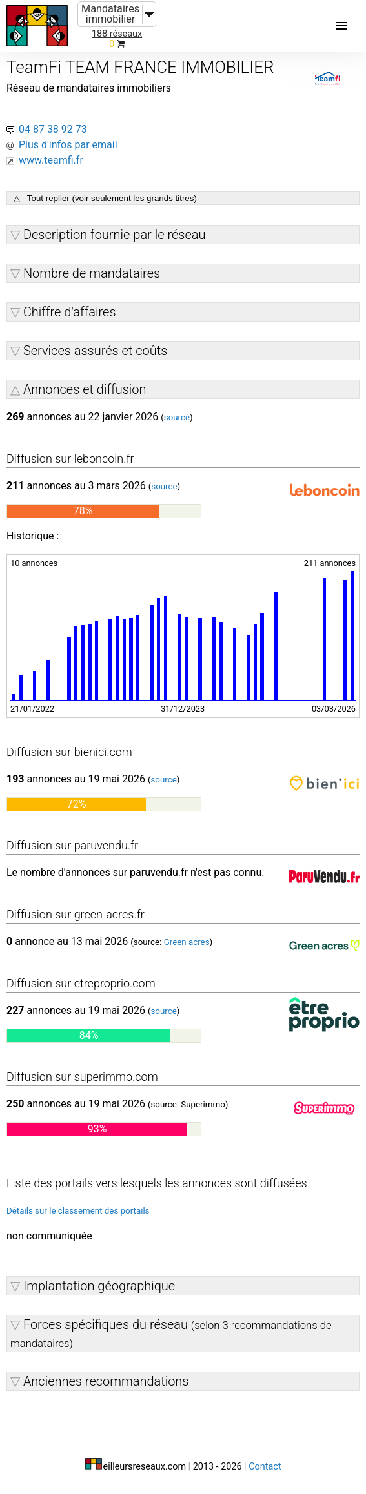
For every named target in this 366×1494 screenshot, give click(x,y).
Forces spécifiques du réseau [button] (171, 1333)
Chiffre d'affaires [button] (69, 312)
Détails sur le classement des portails (78, 1211)
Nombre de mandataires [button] (91, 273)
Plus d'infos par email (68, 145)
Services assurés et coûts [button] (95, 350)
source (177, 417)
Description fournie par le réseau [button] (114, 234)
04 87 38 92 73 (53, 129)
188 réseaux (117, 33)
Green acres (187, 942)
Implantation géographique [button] (99, 1286)
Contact (265, 1466)
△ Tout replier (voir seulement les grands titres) (105, 198)
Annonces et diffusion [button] (85, 389)
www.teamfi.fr (51, 160)
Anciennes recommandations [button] (106, 1381)
